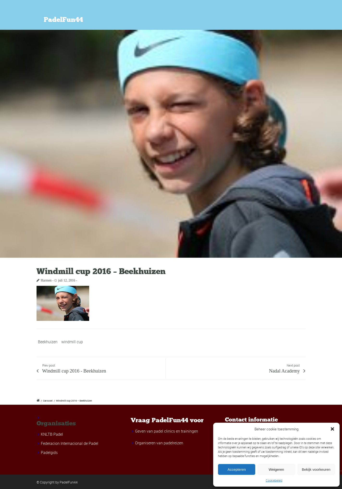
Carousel (48, 400)
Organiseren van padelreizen (159, 443)
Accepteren (237, 469)
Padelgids (49, 452)
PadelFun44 (63, 20)
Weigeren (276, 469)
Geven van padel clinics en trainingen (166, 431)
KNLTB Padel (52, 434)
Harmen (46, 280)
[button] (332, 429)
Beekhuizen (47, 341)
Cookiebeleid (274, 480)
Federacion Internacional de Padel (69, 443)
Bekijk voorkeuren (316, 469)
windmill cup (72, 341)
